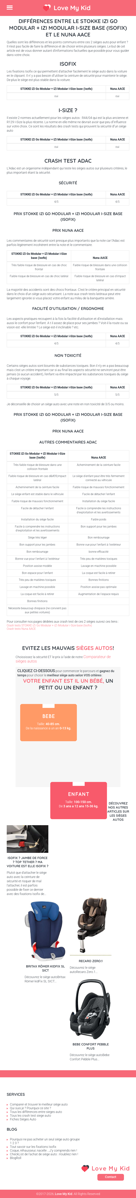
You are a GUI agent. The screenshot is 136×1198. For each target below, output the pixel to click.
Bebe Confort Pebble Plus (91, 1046)
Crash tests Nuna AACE (21, 628)
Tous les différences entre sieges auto (36, 1112)
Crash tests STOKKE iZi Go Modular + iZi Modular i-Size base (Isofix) (49, 625)
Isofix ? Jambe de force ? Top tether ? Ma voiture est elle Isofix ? (27, 862)
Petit (45, 759)
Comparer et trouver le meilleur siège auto (39, 1104)
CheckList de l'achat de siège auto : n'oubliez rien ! (44, 1154)
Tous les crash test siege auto (30, 1115)
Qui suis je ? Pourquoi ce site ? (30, 1108)
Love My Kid (72, 8)
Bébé (48, 722)
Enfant (78, 800)
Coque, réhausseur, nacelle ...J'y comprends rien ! (43, 1150)
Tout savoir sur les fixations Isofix (33, 1147)
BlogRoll (15, 1158)
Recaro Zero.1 (91, 961)
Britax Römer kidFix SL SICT (45, 968)
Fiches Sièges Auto (23, 1119)
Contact (110, 1177)
